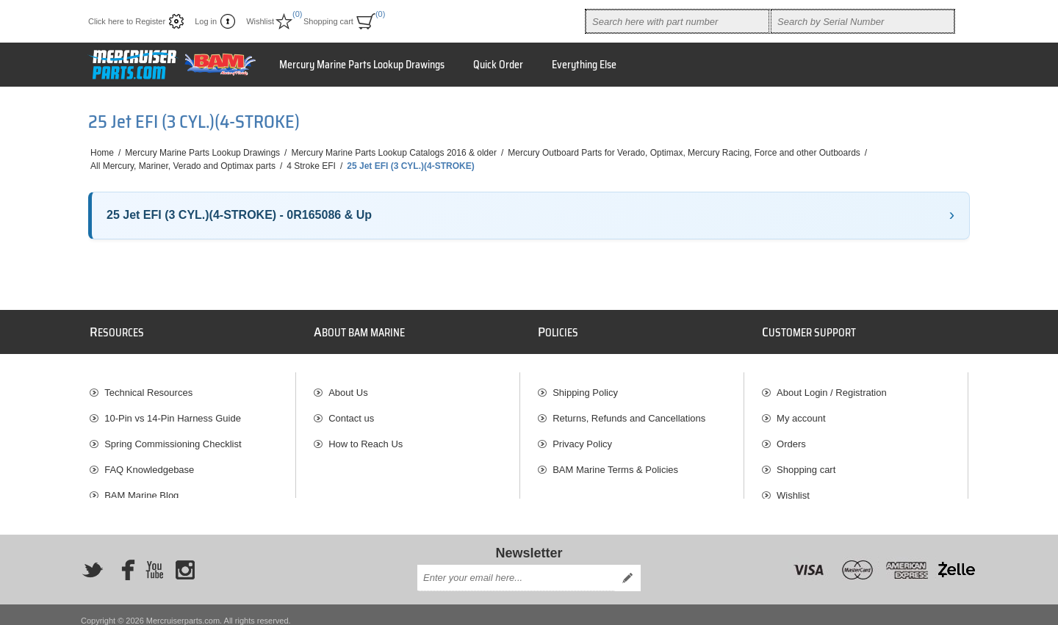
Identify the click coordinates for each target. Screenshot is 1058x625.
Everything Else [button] (584, 65)
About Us (347, 385)
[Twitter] (92, 558)
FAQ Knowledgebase (149, 462)
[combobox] (677, 21)
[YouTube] (154, 558)
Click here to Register (126, 21)
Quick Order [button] (498, 65)
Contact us (351, 410)
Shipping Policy (585, 385)
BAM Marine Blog (141, 488)
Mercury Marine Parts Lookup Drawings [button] (362, 65)
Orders (791, 436)
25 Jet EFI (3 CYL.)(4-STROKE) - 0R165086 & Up (239, 215)
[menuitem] (192, 385)
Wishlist (793, 488)
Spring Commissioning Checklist (172, 436)
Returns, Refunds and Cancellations (629, 410)
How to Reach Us (365, 436)
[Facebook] (123, 558)
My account (801, 410)
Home (102, 153)
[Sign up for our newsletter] (515, 566)
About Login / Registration (832, 385)
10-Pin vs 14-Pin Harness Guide (172, 410)
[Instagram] (185, 558)
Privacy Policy (582, 436)
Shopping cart (806, 462)
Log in (206, 21)
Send (627, 566)
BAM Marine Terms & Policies (615, 462)
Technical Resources (148, 385)
